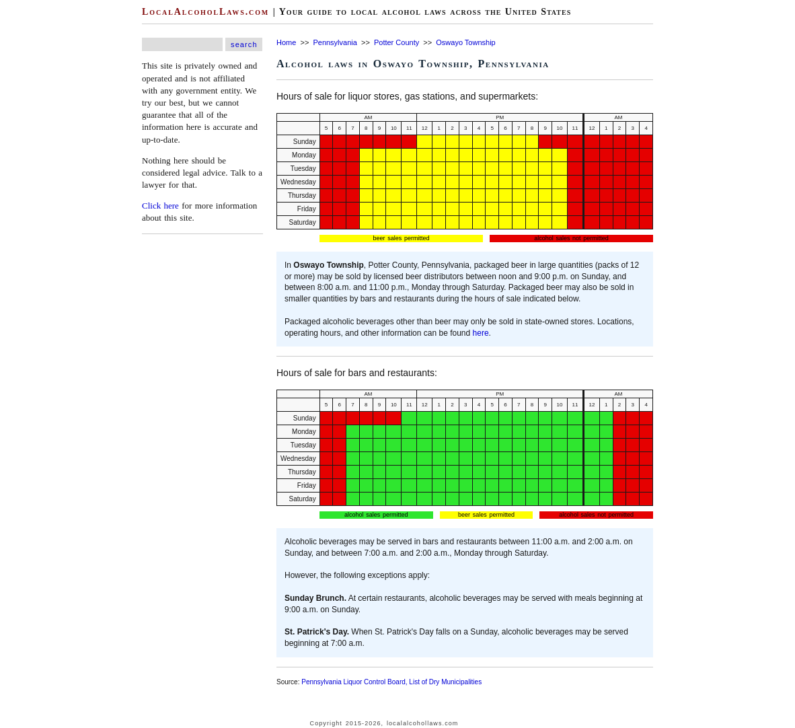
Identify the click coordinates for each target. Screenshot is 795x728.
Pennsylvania (334, 42)
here (481, 333)
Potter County (396, 42)
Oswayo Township (465, 42)
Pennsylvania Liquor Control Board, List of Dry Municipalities (391, 682)
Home (286, 42)
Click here (160, 206)
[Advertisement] (40, 202)
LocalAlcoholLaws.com (205, 12)
